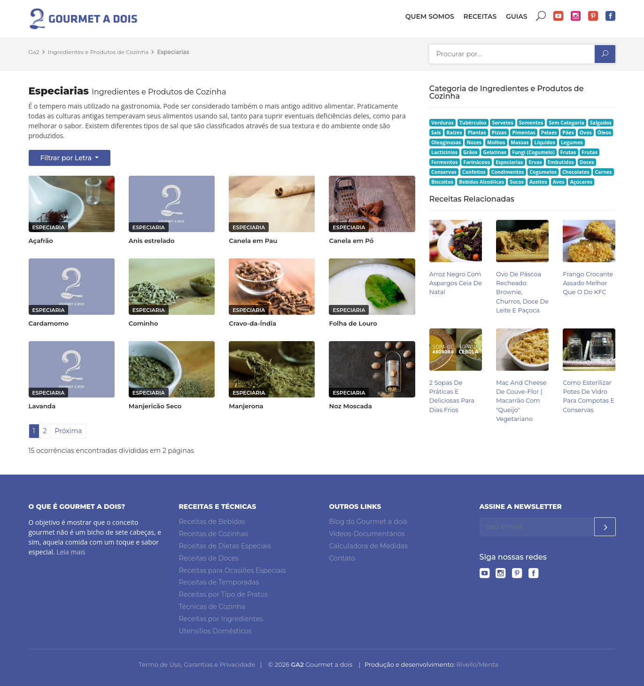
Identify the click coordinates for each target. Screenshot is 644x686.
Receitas (480, 16)
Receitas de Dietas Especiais (225, 546)
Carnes (603, 172)
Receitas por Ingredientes (221, 619)
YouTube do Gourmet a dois (558, 16)
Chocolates (576, 172)
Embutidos (561, 162)
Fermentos (444, 162)
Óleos (604, 132)
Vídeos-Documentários (367, 534)
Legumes (572, 142)
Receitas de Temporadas (219, 582)
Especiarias (173, 51)
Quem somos (429, 16)
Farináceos (476, 162)
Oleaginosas (446, 142)
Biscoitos (442, 182)
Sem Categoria (566, 122)
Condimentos (507, 172)
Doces (587, 162)
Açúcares (581, 182)
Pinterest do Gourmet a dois (593, 16)
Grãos (470, 152)
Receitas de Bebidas (212, 521)
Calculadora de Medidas (368, 546)
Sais (436, 132)
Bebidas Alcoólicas (481, 182)
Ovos (586, 132)
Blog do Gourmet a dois (368, 521)
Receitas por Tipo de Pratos (223, 594)
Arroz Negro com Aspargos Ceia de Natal (455, 283)
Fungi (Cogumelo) (533, 152)
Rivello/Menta (477, 664)
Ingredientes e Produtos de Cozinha (98, 51)
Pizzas (499, 132)
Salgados (601, 122)
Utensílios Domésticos (215, 631)
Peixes (549, 132)
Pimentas (523, 132)
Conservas (444, 172)
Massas (519, 142)
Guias (517, 16)
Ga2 (34, 51)
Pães (568, 132)
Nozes (473, 142)
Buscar (541, 16)
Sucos (517, 182)
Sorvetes (502, 122)
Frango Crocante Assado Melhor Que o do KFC (588, 283)
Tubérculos (473, 122)
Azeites (538, 182)
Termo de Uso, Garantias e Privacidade (197, 664)
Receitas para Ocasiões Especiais (232, 570)
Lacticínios (444, 152)
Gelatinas (494, 152)
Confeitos (474, 172)
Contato (342, 558)
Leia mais (70, 551)
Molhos (496, 142)
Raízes (454, 132)
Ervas (535, 162)
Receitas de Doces (209, 558)
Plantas (477, 132)
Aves (559, 182)
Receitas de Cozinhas (213, 534)
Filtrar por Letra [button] (66, 158)
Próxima (68, 431)
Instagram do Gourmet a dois (576, 16)
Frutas (568, 152)
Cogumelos (542, 172)
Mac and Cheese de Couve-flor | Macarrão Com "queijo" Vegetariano (521, 400)
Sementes (531, 122)
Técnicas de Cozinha (212, 606)
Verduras (442, 122)
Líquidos (545, 142)
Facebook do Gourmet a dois (610, 16)
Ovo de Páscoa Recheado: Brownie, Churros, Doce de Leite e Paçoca (522, 292)
